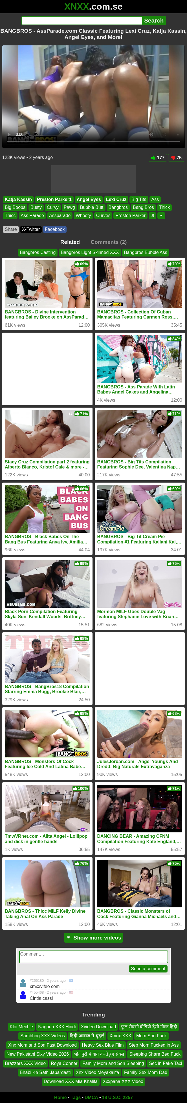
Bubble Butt (92, 207)
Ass (155, 199)
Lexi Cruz (116, 199)
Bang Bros (143, 207)
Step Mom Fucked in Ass (154, 1045)
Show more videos (93, 938)
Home (60, 1097)
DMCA (91, 1097)
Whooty (83, 215)
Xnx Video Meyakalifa (97, 1072)
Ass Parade (32, 215)
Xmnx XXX (120, 1036)
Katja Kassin (18, 199)
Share (11, 229)
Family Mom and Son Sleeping (113, 1063)
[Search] (81, 20)
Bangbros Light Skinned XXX (90, 252)
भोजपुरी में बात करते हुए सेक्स (99, 1054)
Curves (103, 215)
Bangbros (118, 207)
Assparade (60, 215)
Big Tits (138, 199)
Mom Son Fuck (151, 1036)
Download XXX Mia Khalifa (71, 1081)
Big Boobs (15, 207)
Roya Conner (64, 1063)
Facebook (55, 229)
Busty (36, 207)
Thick (164, 207)
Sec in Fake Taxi (165, 1063)
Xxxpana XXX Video (123, 1081)
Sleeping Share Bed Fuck (154, 1054)
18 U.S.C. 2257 (117, 1097)
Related (70, 242)
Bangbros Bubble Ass (145, 252)
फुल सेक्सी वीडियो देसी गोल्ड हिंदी (149, 1026)
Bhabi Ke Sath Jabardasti (45, 1072)
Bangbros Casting (38, 252)
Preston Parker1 (54, 199)
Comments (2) (109, 242)
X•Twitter (31, 229)
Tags (76, 1097)
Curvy (53, 207)
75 (176, 157)
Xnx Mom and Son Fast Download (42, 1045)
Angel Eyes (89, 199)
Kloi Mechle (21, 1026)
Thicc (10, 215)
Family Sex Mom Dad (145, 1072)
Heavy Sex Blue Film (103, 1045)
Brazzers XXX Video (25, 1063)
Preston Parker (130, 215)
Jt (152, 215)
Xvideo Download (98, 1026)
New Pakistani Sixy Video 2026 (37, 1054)
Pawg (69, 207)
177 (158, 157)
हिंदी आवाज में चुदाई (87, 1036)
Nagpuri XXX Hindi (57, 1026)
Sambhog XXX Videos (42, 1036)
